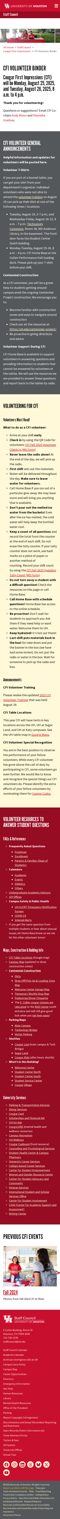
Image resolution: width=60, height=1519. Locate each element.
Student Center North (28, 1072)
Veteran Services (19, 1187)
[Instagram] (14, 1464)
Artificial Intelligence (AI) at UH (20, 1359)
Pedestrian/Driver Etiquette (31, 998)
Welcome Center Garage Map (32, 989)
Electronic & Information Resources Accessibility (26, 1504)
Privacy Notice (10, 1498)
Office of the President (15, 1407)
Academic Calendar (13, 1354)
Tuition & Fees (11, 1440)
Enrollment (21, 856)
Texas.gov (40, 1488)
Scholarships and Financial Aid (26, 1118)
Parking (7, 1412)
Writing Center (17, 1213)
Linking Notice (42, 1494)
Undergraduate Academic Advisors (30, 892)
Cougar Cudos (41, 793)
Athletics (20, 884)
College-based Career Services (27, 1166)
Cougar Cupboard (19, 1144)
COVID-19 (20, 916)
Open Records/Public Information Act (24, 1430)
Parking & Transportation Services (29, 1105)
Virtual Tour (9, 1454)
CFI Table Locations (20, 957)
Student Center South (28, 1076)
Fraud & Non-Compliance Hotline (18, 1494)
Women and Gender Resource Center (31, 1174)
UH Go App (15, 1122)
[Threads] (30, 1464)
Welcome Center (24, 1067)
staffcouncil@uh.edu (14, 1341)
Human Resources (13, 1393)
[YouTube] (6, 1472)
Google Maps (40, 735)
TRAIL (31, 1491)
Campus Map (16, 962)
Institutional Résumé (13, 1501)
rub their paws (40, 1015)
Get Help (8, 1388)
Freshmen (21, 852)
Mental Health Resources (17, 1403)
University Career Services (24, 1161)
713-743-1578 (10, 1337)
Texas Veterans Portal (15, 1435)
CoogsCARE (16, 1127)
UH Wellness (16, 1140)
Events (19, 879)
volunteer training (30, 197)
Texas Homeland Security (15, 1491)
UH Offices (15, 897)
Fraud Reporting (43, 1491)
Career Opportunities (15, 1374)
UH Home (8, 47)
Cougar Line (22, 1044)
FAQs (18, 976)
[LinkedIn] (22, 1464)
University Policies (12, 1515)
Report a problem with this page (18, 1488)
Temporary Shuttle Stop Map (32, 994)
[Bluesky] (38, 1464)
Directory (8, 1378)
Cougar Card (16, 1114)
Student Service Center (28, 1080)
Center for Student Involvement (28, 1200)
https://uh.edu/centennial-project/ (33, 329)
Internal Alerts (23, 920)
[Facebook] (6, 1464)
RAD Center (42, 1007)
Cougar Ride (22, 1057)
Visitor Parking (23, 1034)
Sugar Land (21, 1053)
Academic (20, 875)
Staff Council (10, 14)
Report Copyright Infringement (20, 1417)
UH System (9, 1445)
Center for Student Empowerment (29, 1170)
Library (7, 1398)
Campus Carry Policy (14, 1364)
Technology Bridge (26, 1030)
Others (19, 888)
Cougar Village (23, 1085)
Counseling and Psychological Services (32, 1148)
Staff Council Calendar (15, 1350)
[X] (46, 1464)
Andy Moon (19, 115)
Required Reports (32, 1501)
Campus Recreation (20, 1135)
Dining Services (18, 1109)
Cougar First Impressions (17, 51)
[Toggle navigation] (56, 6)
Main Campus (23, 1025)
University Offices (12, 1449)
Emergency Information (16, 1383)
